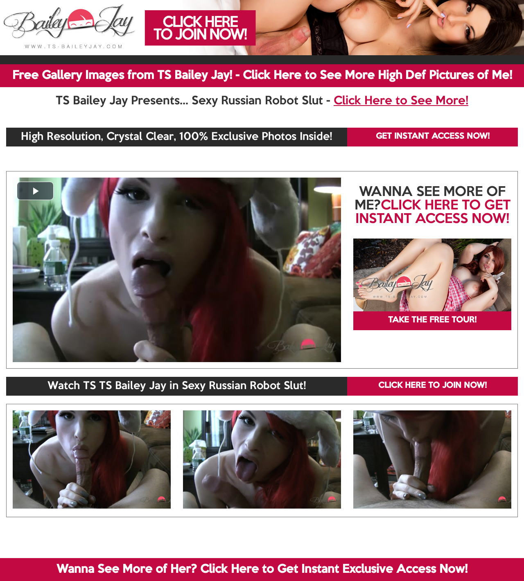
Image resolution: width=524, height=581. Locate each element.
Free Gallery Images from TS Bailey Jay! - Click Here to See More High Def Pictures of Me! (262, 75)
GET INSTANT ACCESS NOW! (433, 136)
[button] (35, 191)
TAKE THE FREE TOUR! (432, 320)
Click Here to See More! (401, 101)
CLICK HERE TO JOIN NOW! (432, 386)
